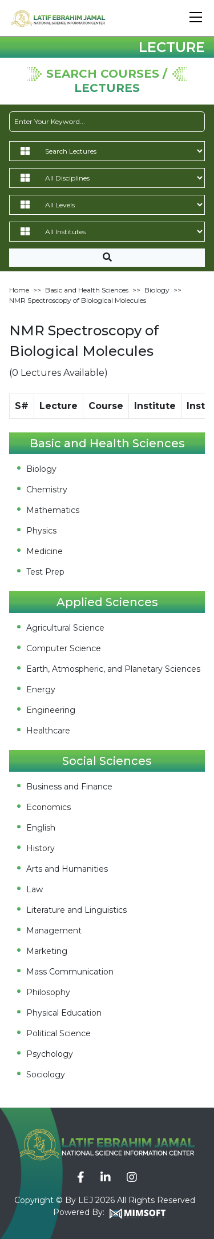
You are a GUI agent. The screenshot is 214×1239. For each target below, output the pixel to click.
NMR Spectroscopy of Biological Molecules (77, 300)
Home (19, 290)
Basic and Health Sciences (86, 290)
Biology (156, 290)
